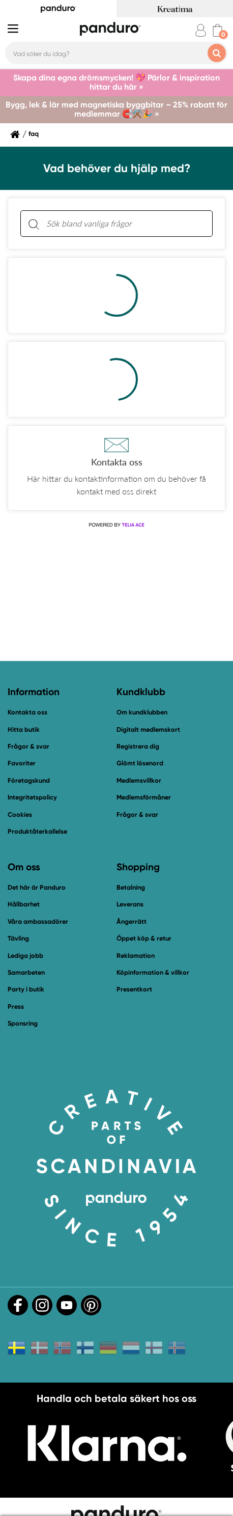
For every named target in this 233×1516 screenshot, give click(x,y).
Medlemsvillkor (138, 780)
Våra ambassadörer (38, 921)
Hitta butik (24, 729)
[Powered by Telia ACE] (116, 525)
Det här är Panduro (37, 887)
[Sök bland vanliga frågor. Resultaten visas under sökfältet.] (125, 223)
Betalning (130, 887)
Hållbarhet (24, 904)
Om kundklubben (141, 712)
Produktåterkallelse (37, 831)
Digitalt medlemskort (148, 729)
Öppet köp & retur (143, 938)
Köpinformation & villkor (152, 972)
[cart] (217, 30)
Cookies (20, 814)
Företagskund (29, 780)
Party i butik (26, 989)
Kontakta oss (27, 712)
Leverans (129, 904)
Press (16, 1006)
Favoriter (22, 763)
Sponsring (23, 1023)
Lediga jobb (25, 955)
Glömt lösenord (139, 763)
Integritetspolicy (32, 797)
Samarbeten (26, 972)
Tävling (18, 938)
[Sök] (33, 224)
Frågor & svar (28, 746)
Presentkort (134, 989)
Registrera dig (137, 746)
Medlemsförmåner (143, 797)
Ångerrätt (131, 921)
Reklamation (135, 955)
